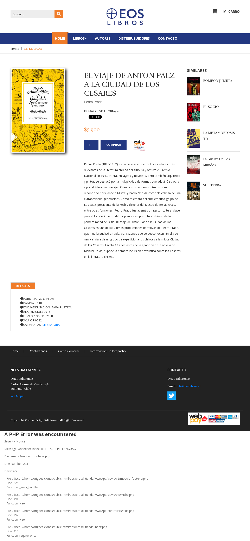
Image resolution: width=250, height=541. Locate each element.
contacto (167, 38)
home (15, 351)
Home (60, 38)
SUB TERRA (212, 185)
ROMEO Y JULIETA (217, 81)
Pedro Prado (93, 102)
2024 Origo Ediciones (43, 420)
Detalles (23, 286)
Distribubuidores (134, 38)
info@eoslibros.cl (188, 386)
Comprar (113, 145)
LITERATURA (33, 48)
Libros (80, 38)
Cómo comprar (68, 351)
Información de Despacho (108, 351)
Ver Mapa (17, 396)
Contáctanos (38, 351)
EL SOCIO (211, 107)
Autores (102, 38)
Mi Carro (226, 11)
